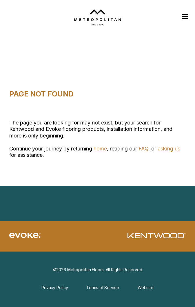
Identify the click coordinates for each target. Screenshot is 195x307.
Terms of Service (102, 287)
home (100, 149)
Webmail (146, 287)
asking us (169, 149)
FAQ (143, 149)
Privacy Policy (54, 287)
